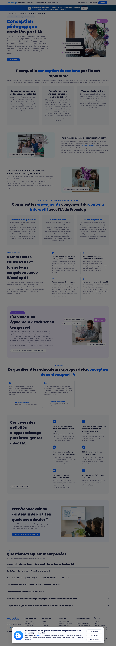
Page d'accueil (12, 13)
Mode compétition (28, 632)
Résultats (26, 634)
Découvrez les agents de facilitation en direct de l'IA (28, 350)
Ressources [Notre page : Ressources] (51, 2)
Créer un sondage (29, 623)
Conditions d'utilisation (99, 625)
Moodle (44, 621)
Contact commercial (81, 2)
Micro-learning (80, 632)
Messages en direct (29, 630)
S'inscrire (103, 2)
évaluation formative (87, 146)
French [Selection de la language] (11, 631)
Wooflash (44, 638)
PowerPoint (45, 632)
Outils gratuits (80, 630)
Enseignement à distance (83, 623)
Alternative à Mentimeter (65, 623)
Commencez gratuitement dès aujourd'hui (26, 534)
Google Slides (45, 634)
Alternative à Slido (64, 625)
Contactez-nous (13, 59)
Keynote (44, 636)
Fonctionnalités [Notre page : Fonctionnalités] (41, 2)
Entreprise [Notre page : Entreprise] (30, 2)
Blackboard (45, 625)
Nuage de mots (28, 621)
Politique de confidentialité (100, 628)
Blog (78, 621)
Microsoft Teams (46, 630)
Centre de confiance (99, 634)
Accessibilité (97, 636)
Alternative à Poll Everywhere (66, 628)
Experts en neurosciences (83, 625)
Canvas (44, 623)
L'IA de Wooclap (28, 625)
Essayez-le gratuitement (20, 486)
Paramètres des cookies (100, 640)
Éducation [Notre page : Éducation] (21, 2)
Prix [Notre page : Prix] (59, 2)
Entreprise (96, 621)
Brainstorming (27, 628)
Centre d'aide (80, 628)
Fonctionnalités (22, 13)
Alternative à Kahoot (64, 621)
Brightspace (45, 628)
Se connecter (93, 2)
